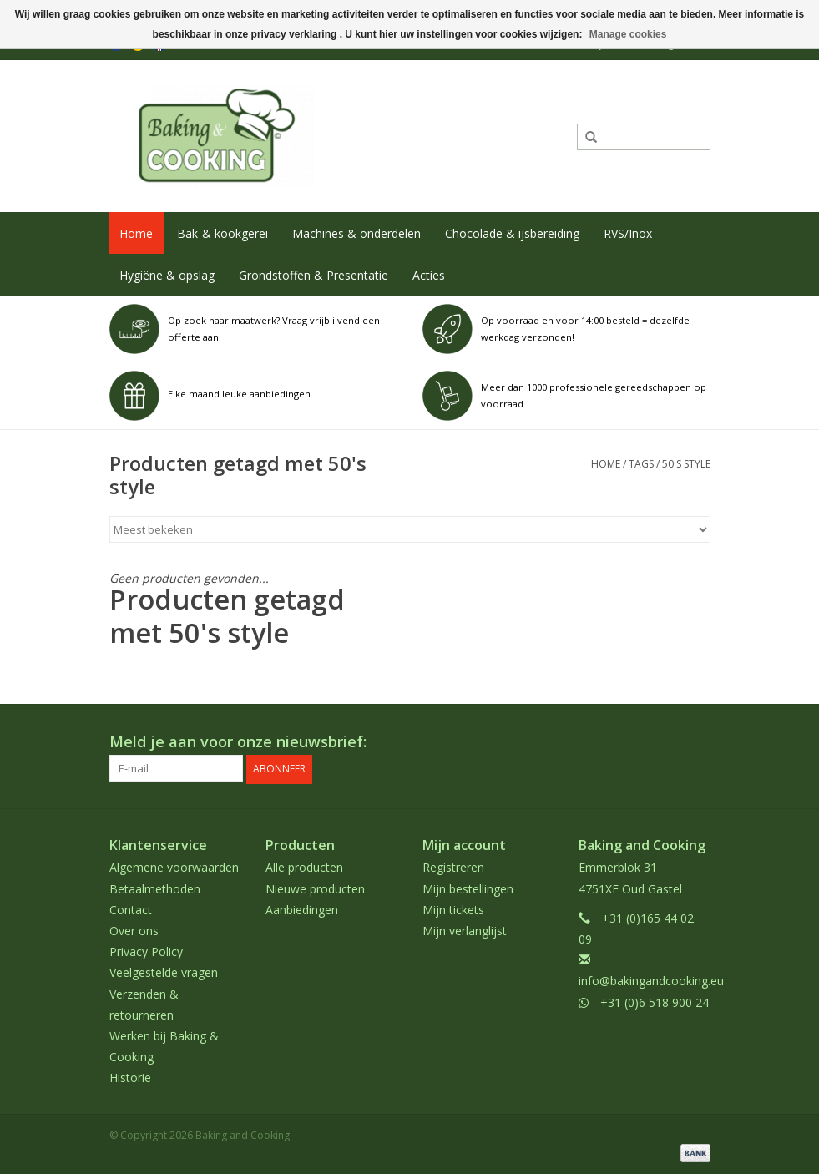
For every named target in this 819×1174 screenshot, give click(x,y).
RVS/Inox (628, 233)
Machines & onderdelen (356, 233)
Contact (130, 909)
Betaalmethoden (154, 887)
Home (136, 233)
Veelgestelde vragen (163, 971)
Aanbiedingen (301, 909)
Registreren (453, 866)
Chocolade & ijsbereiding (512, 233)
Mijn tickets (453, 909)
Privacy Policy (146, 951)
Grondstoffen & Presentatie (313, 275)
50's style (686, 464)
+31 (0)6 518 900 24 (654, 1001)
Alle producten (304, 866)
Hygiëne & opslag (167, 275)
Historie (130, 1077)
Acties (428, 275)
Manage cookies (628, 34)
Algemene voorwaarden (174, 866)
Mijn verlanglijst (464, 930)
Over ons (134, 930)
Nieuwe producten (315, 887)
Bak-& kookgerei (222, 233)
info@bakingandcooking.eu (651, 980)
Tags (641, 464)
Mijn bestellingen (467, 887)
